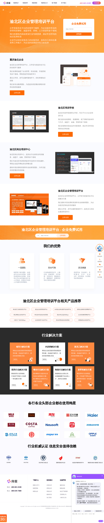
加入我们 (49, 497)
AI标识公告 (63, 497)
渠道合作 (49, 491)
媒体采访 (49, 494)
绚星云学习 (36, 485)
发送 (100, 521)
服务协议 (62, 485)
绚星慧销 (34, 3)
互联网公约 (63, 494)
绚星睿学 (25, 3)
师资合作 (49, 488)
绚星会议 (35, 491)
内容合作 (49, 485)
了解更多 (15, 359)
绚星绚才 (16, 3)
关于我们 (63, 3)
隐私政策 (62, 488)
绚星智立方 (44, 3)
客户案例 (54, 3)
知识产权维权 (64, 491)
